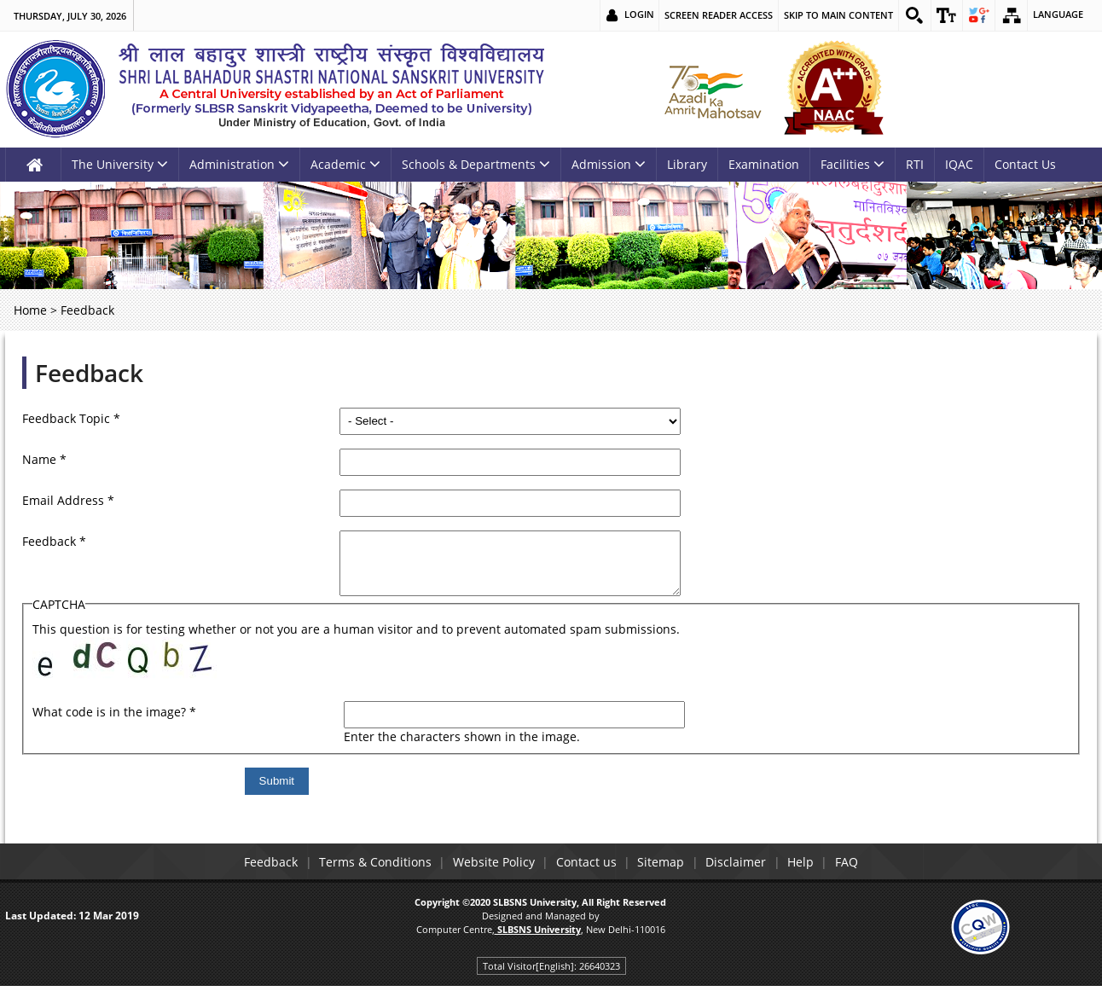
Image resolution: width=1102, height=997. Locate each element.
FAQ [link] (867, 875)
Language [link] (1058, 15)
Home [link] (30, 310)
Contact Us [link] (1025, 164)
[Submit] (371, 794)
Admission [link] (608, 164)
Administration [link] (239, 164)
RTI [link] (915, 164)
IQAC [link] (959, 164)
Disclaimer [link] (745, 875)
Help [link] (816, 875)
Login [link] (635, 15)
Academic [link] (345, 164)
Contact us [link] (583, 875)
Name (44, 459)
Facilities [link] (852, 164)
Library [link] (687, 164)
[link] (911, 15)
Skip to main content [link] (834, 15)
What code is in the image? (114, 724)
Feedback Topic (71, 418)
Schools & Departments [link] (476, 164)
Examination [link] (763, 164)
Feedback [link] (249, 875)
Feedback (89, 372)
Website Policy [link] (484, 875)
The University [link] (120, 164)
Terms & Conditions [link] (360, 875)
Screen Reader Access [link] (714, 15)
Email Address (68, 500)
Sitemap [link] (664, 875)
